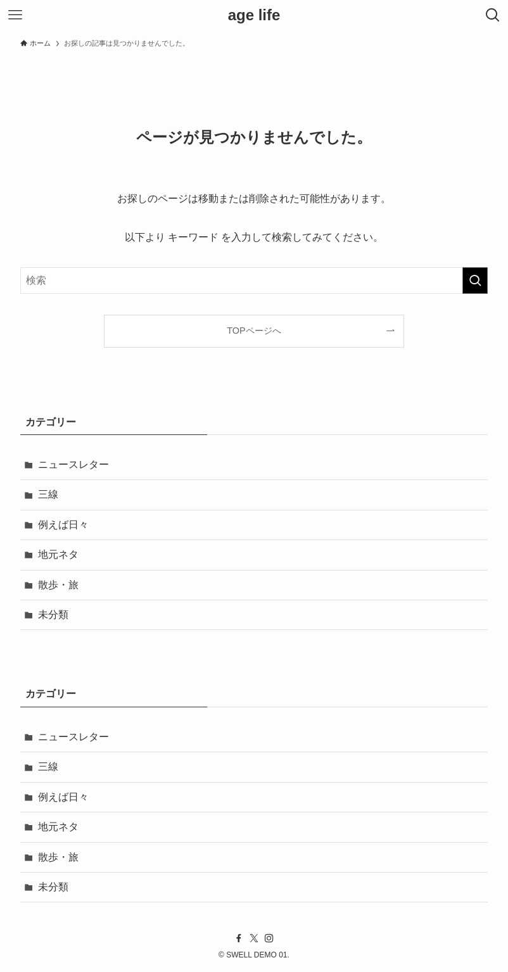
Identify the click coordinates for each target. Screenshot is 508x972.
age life (254, 15)
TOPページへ (254, 330)
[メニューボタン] (15, 15)
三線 (48, 494)
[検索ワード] (254, 280)
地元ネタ (58, 554)
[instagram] (269, 938)
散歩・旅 (58, 584)
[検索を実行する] (475, 280)
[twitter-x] (254, 938)
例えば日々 (63, 524)
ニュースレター (73, 464)
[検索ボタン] (493, 15)
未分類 (53, 614)
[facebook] (238, 938)
